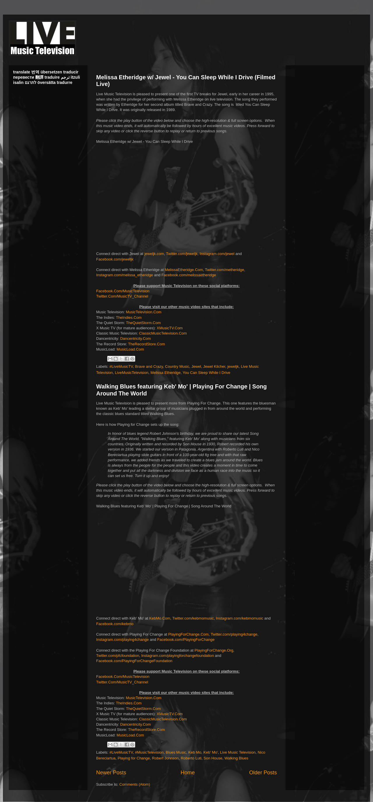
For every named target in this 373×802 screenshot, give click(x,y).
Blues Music (176, 752)
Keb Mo (194, 752)
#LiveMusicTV (121, 366)
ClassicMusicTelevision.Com (163, 333)
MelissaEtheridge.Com (184, 270)
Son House (213, 758)
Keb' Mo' (210, 752)
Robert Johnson (165, 758)
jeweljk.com (154, 253)
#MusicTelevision (149, 752)
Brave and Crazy (149, 366)
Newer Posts (111, 772)
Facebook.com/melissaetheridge (188, 275)
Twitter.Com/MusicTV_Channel (122, 296)
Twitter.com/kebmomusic (193, 618)
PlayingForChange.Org (213, 650)
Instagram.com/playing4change (122, 639)
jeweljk (233, 366)
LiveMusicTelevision (131, 372)
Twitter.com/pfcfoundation (117, 655)
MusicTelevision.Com (143, 312)
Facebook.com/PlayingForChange (186, 639)
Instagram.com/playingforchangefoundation (177, 655)
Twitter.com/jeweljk (182, 253)
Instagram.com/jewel (217, 253)
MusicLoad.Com (130, 349)
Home (188, 772)
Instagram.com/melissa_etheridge (124, 275)
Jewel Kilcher (214, 366)
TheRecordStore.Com (146, 344)
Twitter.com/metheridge (224, 270)
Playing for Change (134, 758)
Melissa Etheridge (165, 372)
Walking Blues (236, 758)
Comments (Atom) (134, 784)
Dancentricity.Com (135, 338)
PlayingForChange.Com (188, 634)
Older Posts (263, 772)
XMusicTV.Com (170, 328)
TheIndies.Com (129, 317)
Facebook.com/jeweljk (114, 259)
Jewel (196, 366)
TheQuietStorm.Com (143, 323)
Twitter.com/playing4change (234, 634)
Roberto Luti (191, 758)
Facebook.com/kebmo (114, 624)
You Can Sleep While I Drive (207, 372)
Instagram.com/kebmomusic (239, 618)
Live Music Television (238, 752)
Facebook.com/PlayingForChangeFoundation (134, 661)
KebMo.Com (159, 618)
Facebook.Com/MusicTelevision (122, 291)
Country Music (177, 366)
